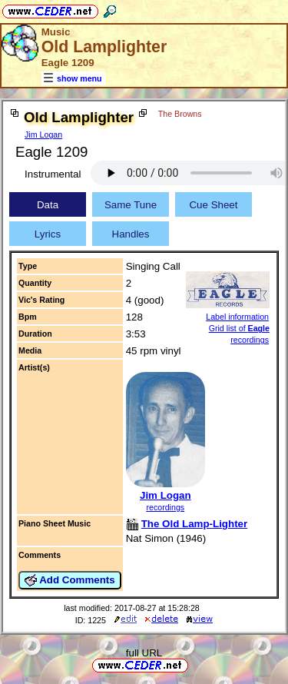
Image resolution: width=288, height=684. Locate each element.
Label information (237, 316)
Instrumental (53, 174)
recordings (165, 507)
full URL (144, 653)
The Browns (180, 113)
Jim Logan (43, 134)
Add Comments (70, 580)
